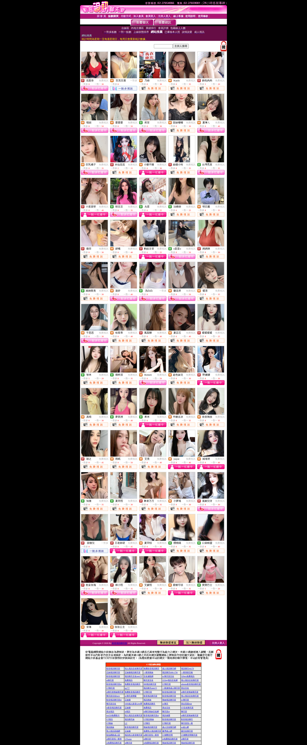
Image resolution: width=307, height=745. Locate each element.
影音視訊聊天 (187, 719)
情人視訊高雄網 (113, 731)
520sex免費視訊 (187, 676)
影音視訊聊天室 (119, 643)
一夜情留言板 (187, 672)
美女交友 (185, 688)
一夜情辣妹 (148, 672)
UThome (128, 739)
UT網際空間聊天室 (189, 735)
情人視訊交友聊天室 (133, 668)
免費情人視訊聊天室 (152, 731)
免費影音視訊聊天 (151, 668)
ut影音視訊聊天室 (114, 707)
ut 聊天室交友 (168, 676)
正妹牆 (128, 700)
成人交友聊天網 (169, 727)
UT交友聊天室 (187, 707)
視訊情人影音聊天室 (133, 735)
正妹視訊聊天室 (113, 672)
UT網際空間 (167, 735)
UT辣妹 (109, 723)
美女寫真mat (186, 704)
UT (126, 723)
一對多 (133, 80)
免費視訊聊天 (149, 704)
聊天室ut (166, 711)
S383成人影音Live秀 (133, 704)
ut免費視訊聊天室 (170, 739)
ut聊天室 (110, 680)
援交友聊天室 (187, 731)
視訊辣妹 (147, 700)
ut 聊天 (165, 704)
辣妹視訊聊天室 (169, 700)
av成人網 (185, 727)
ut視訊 (127, 711)
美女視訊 (110, 711)
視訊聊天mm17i (150, 688)
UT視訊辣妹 (149, 719)
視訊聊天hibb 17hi (170, 672)
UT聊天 (147, 723)
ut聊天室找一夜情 (151, 735)
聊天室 (184, 711)
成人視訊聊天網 (169, 668)
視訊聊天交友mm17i (133, 676)
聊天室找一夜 (187, 723)
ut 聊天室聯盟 (130, 696)
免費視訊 (103, 80)
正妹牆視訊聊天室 (132, 672)
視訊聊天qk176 (187, 668)
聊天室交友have (113, 696)
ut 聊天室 (185, 700)
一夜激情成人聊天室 (171, 688)
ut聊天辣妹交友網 (151, 711)
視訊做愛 (166, 715)
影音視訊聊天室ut (114, 684)
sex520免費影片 (113, 715)
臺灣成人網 (167, 731)
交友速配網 (148, 676)
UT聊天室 (166, 684)
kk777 (127, 688)
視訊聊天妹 (130, 719)
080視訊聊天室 (150, 684)
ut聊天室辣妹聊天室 (115, 692)
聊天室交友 (148, 680)
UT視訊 (109, 719)
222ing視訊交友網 (170, 680)
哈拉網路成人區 (113, 735)
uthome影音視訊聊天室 (191, 684)
